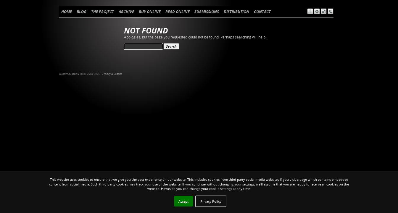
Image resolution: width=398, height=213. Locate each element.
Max (74, 74)
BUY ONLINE (150, 11)
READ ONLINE (177, 11)
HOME (66, 11)
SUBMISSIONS (206, 11)
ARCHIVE (126, 11)
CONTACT (262, 11)
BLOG (81, 11)
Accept (183, 201)
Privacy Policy (210, 201)
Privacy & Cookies (112, 74)
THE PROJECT (102, 11)
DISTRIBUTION (236, 11)
